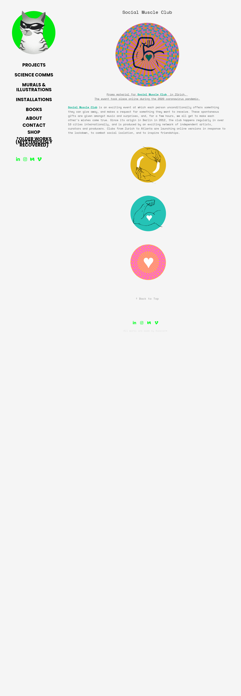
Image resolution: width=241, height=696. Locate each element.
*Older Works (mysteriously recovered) (34, 142)
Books (34, 110)
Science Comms (34, 75)
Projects (34, 65)
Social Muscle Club (82, 107)
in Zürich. (177, 94)
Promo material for (122, 94)
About (34, 119)
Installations (34, 100)
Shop (34, 133)
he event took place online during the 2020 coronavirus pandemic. (148, 99)
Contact (34, 126)
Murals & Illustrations (34, 87)
